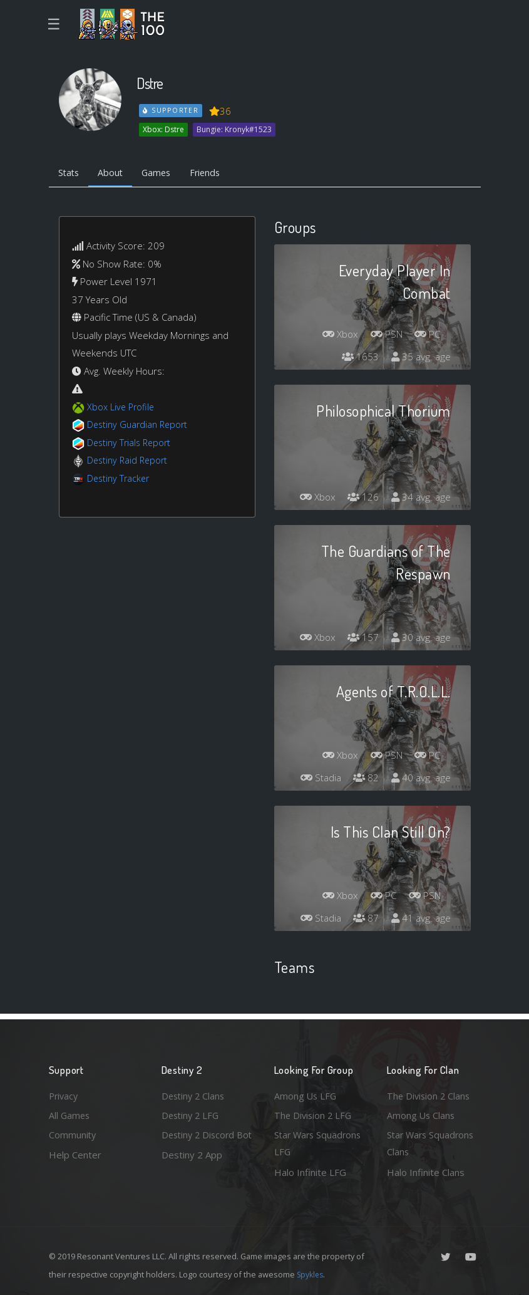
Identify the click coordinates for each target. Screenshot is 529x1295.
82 (364, 779)
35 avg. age (420, 358)
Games (162, 173)
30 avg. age (420, 639)
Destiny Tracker (120, 479)
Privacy (64, 1093)
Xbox (334, 336)
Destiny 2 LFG (192, 1113)
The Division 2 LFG (314, 1113)
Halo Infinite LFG (310, 1172)
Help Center (75, 1154)
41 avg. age (420, 920)
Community (73, 1134)
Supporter (171, 110)
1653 (358, 358)
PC (427, 336)
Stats (70, 173)
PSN (383, 336)
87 (364, 920)
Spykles (311, 1274)
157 (361, 639)
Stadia (317, 779)
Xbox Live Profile (122, 408)
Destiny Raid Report (129, 461)
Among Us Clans (421, 1113)
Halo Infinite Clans (426, 1172)
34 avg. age (420, 499)
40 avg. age (420, 779)
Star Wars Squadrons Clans (432, 1143)
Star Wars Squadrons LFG (319, 1143)
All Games (70, 1113)
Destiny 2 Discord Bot (200, 1143)
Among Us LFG (306, 1093)
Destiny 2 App (192, 1172)
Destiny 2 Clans (195, 1093)
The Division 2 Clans (430, 1093)
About (114, 173)
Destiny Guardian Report (140, 426)
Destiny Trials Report (131, 443)
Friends (214, 173)
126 (361, 499)
